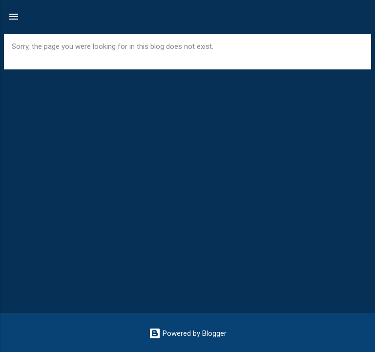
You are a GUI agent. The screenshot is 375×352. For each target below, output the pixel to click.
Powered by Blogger (188, 333)
